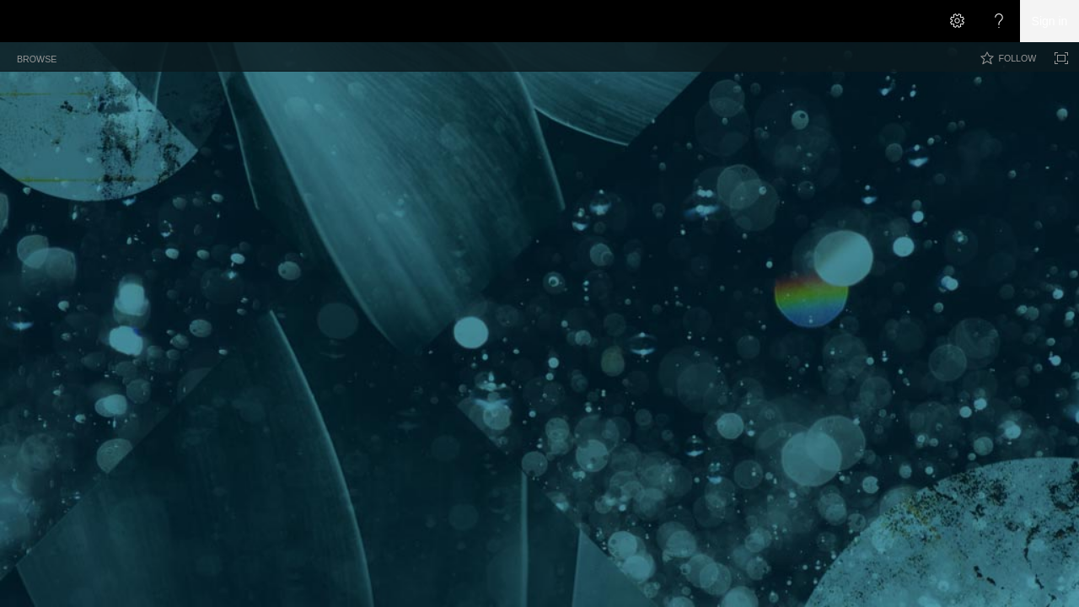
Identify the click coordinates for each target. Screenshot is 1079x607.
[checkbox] (27, 174)
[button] (1025, 98)
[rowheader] (30, 198)
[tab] (37, 56)
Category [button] (462, 202)
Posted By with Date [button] (383, 202)
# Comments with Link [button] (689, 202)
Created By (299, 202)
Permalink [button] (520, 202)
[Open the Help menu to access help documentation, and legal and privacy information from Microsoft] (999, 21)
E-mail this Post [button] (592, 202)
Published (774, 202)
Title (56, 175)
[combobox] (932, 96)
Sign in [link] (1050, 21)
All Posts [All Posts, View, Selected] (209, 171)
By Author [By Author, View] (326, 171)
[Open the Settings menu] (957, 21)
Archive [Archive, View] (268, 171)
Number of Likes (903, 202)
